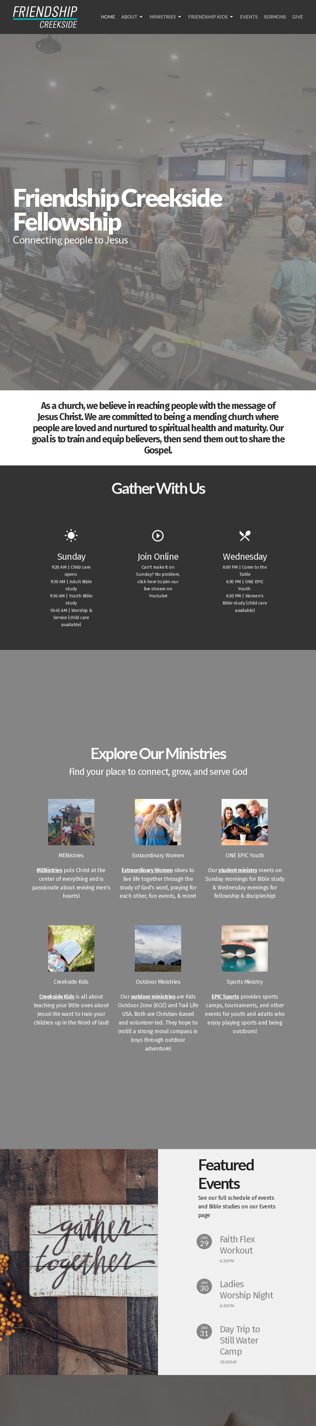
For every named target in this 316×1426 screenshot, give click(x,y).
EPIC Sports (225, 996)
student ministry (237, 870)
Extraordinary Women (147, 870)
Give (297, 16)
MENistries (49, 870)
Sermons (275, 16)
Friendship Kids (211, 17)
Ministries (166, 17)
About (132, 17)
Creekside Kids (56, 996)
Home (108, 16)
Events (249, 16)
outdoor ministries (153, 996)
